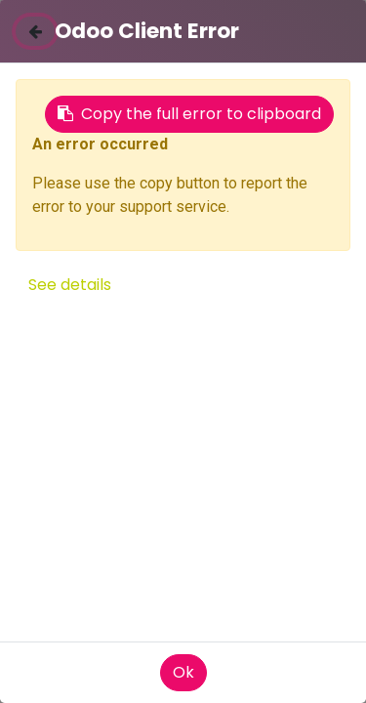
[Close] (35, 31)
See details (69, 284)
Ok (183, 672)
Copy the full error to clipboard (189, 114)
